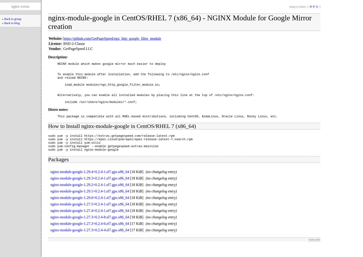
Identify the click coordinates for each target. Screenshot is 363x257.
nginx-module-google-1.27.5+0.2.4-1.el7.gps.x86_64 (89, 217)
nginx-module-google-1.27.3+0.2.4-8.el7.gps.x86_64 (89, 230)
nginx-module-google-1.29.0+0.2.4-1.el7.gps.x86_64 (89, 210)
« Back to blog (11, 23)
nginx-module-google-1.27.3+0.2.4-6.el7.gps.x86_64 (89, 236)
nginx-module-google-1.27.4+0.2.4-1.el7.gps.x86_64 (89, 223)
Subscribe (314, 252)
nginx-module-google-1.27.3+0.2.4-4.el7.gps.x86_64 (89, 243)
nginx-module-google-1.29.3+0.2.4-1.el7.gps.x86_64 (89, 191)
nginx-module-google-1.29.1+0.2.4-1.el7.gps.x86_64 (89, 204)
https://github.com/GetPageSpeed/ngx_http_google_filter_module (112, 38)
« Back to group (11, 19)
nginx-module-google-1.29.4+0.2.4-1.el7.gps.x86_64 (89, 184)
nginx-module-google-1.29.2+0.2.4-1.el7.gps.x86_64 (89, 197)
